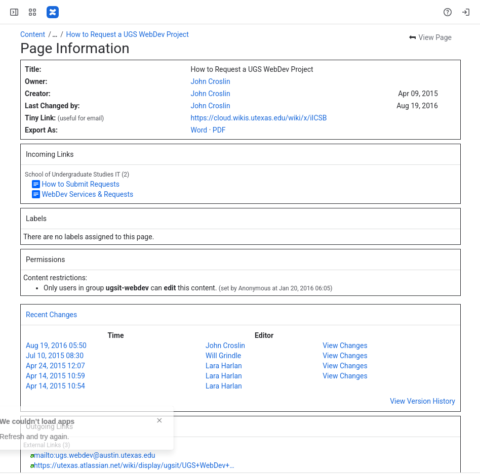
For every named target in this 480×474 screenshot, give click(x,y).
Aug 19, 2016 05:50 (56, 345)
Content (32, 34)
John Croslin (210, 81)
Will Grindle (223, 356)
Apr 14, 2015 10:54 (55, 386)
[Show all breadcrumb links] (54, 34)
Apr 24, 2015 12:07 (55, 366)
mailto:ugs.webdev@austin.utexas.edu (94, 455)
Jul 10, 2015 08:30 (55, 356)
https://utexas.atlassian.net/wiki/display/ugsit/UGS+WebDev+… (134, 465)
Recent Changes (51, 315)
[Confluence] (53, 12)
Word (199, 130)
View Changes (345, 345)
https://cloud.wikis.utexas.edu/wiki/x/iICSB (259, 118)
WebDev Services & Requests (87, 194)
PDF (219, 130)
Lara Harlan (224, 366)
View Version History (422, 401)
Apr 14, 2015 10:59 (55, 376)
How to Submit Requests (80, 184)
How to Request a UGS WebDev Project (127, 34)
